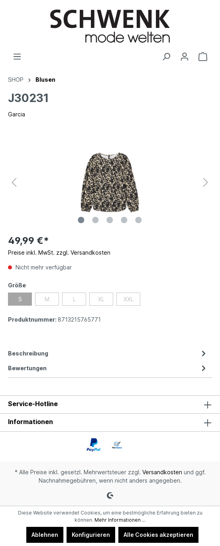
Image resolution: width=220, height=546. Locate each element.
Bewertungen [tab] (108, 368)
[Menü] (17, 56)
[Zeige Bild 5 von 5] (139, 220)
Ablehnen (44, 534)
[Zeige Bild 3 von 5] (110, 220)
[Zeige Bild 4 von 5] (124, 220)
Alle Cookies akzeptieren (158, 534)
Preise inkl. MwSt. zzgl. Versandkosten (59, 252)
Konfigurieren (91, 534)
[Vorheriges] (14, 182)
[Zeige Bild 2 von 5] (95, 220)
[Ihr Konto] (184, 56)
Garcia (16, 114)
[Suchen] (166, 56)
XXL (129, 299)
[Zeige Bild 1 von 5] (81, 220)
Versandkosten (162, 472)
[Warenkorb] (203, 56)
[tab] (108, 353)
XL (101, 299)
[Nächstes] (206, 182)
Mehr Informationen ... (119, 520)
